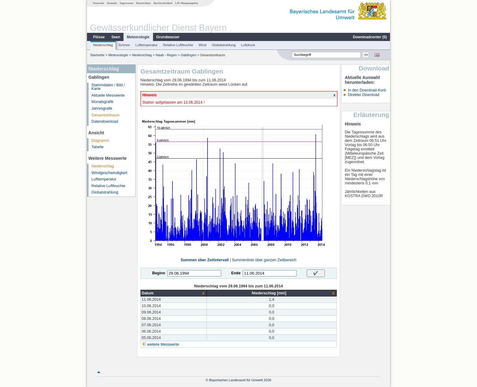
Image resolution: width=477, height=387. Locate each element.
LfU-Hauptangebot (186, 3)
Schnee (124, 45)
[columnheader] (174, 293)
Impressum (126, 3)
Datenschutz (143, 3)
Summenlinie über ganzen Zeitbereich (264, 260)
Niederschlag (103, 45)
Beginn (158, 273)
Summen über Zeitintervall (205, 260)
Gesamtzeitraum (106, 115)
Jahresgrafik (102, 108)
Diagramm (100, 141)
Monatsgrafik (102, 102)
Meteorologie (138, 37)
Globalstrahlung (223, 45)
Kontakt (112, 3)
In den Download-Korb (367, 90)
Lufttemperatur (146, 45)
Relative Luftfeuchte (178, 45)
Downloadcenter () (370, 37)
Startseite (98, 3)
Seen (115, 37)
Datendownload (105, 121)
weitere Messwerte (163, 344)
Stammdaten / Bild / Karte (108, 87)
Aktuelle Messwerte (108, 95)
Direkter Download (363, 95)
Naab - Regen (166, 55)
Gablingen (188, 55)
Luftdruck (248, 45)
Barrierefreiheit (163, 3)
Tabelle (98, 147)
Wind (203, 45)
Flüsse (99, 37)
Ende (236, 273)
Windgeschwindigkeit (109, 173)
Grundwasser (168, 37)
